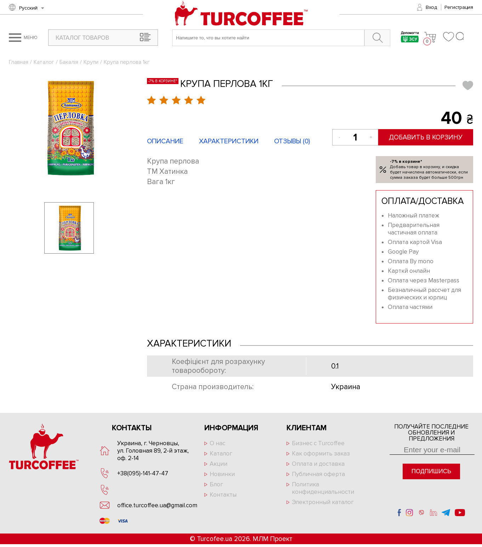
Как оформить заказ (321, 453)
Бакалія (68, 62)
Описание (165, 141)
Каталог (44, 62)
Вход (431, 7)
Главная (18, 62)
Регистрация (458, 7)
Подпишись (431, 471)
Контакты (223, 494)
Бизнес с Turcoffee (318, 443)
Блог (216, 484)
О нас (217, 443)
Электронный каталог (323, 502)
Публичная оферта (318, 474)
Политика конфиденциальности (323, 488)
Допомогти (410, 38)
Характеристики (229, 141)
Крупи (91, 62)
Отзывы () (292, 141)
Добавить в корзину (426, 137)
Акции (218, 464)
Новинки (222, 474)
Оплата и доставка (318, 464)
